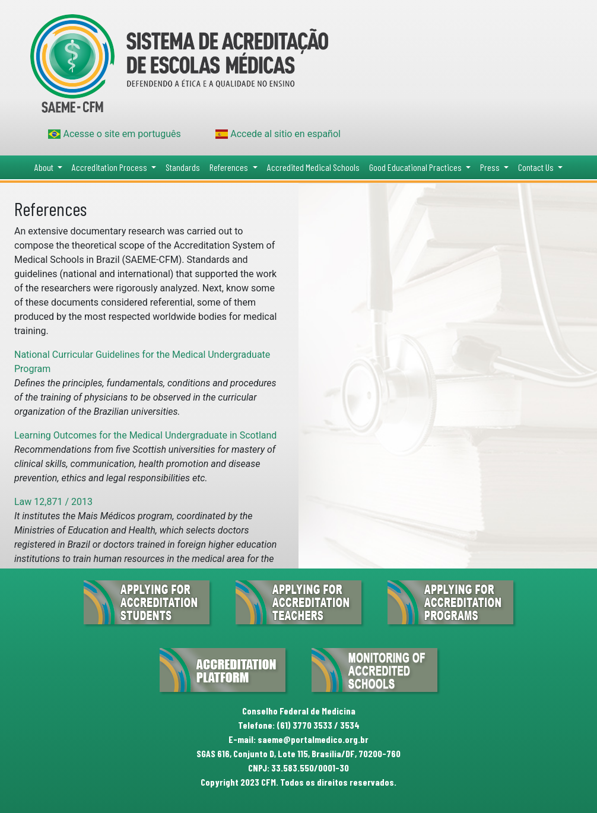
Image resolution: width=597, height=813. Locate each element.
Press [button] (490, 167)
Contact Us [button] (536, 167)
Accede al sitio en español (278, 133)
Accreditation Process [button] (110, 167)
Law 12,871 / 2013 (53, 501)
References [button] (229, 167)
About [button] (44, 167)
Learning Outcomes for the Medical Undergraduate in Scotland (145, 435)
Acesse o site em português (114, 133)
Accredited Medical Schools (313, 167)
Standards (183, 167)
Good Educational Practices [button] (416, 167)
